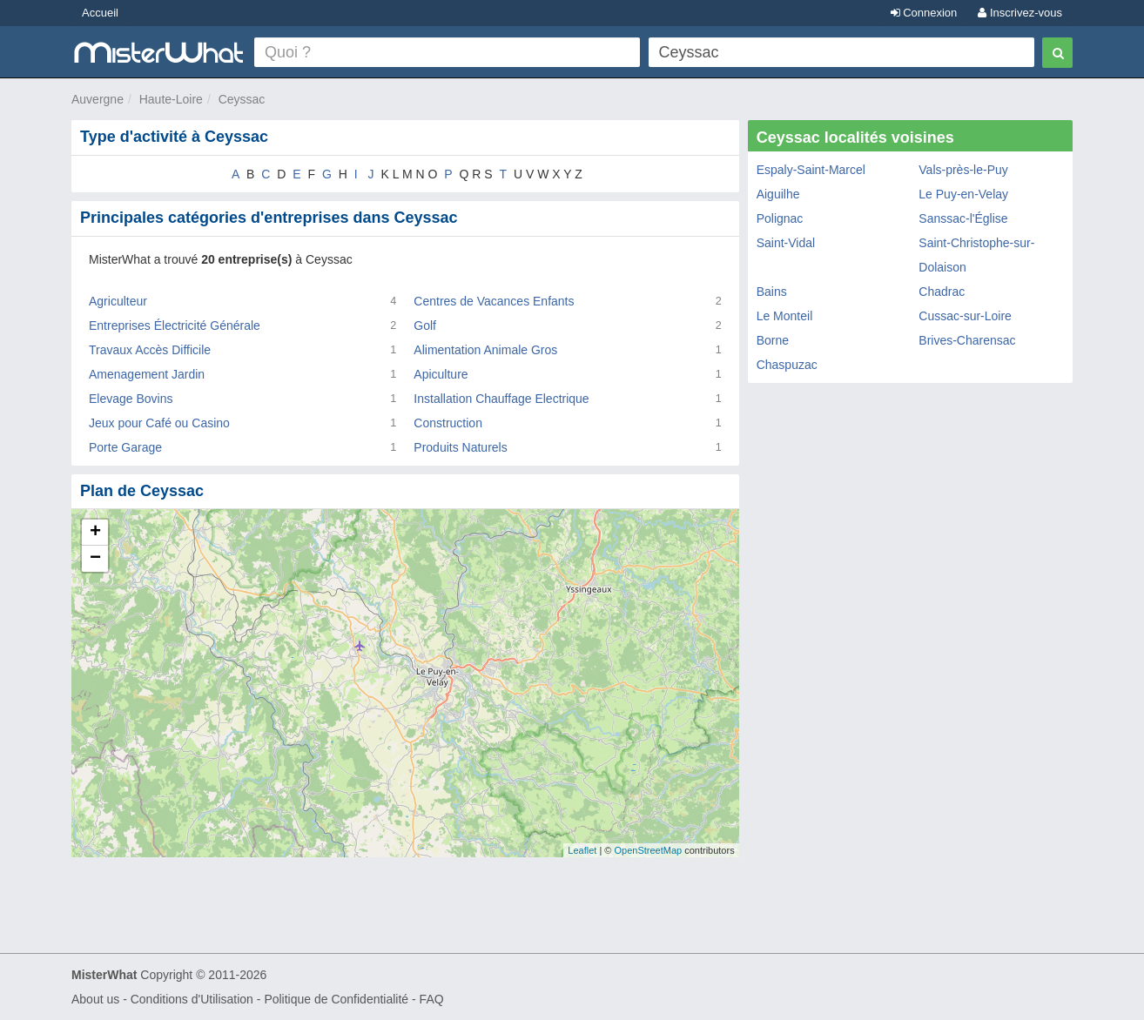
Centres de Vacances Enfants (494, 301)
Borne (773, 340)
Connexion (924, 12)
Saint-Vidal (786, 243)
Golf (425, 325)
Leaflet (582, 850)
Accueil (100, 12)
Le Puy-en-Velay (963, 194)
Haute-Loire (171, 99)
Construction (448, 423)
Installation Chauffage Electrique (501, 399)
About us (95, 999)
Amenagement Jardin (147, 374)
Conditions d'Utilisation (192, 999)
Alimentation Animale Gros (485, 350)
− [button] (95, 559)
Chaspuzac (787, 365)
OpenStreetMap (648, 850)
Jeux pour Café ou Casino (159, 423)
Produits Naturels (460, 447)
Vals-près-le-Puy (963, 170)
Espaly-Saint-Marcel (811, 170)
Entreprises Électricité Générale (174, 325)
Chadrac (942, 292)
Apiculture (441, 374)
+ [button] (95, 533)
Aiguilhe (778, 194)
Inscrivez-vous (1020, 12)
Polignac (780, 218)
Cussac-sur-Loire (965, 316)
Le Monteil (785, 316)
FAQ (432, 999)
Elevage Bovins (131, 399)
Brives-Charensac (967, 340)
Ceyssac (242, 99)
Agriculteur (118, 301)
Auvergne (97, 99)
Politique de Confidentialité (336, 999)
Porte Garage (125, 447)
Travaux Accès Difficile (150, 350)
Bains (772, 292)
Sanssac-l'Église (963, 218)
